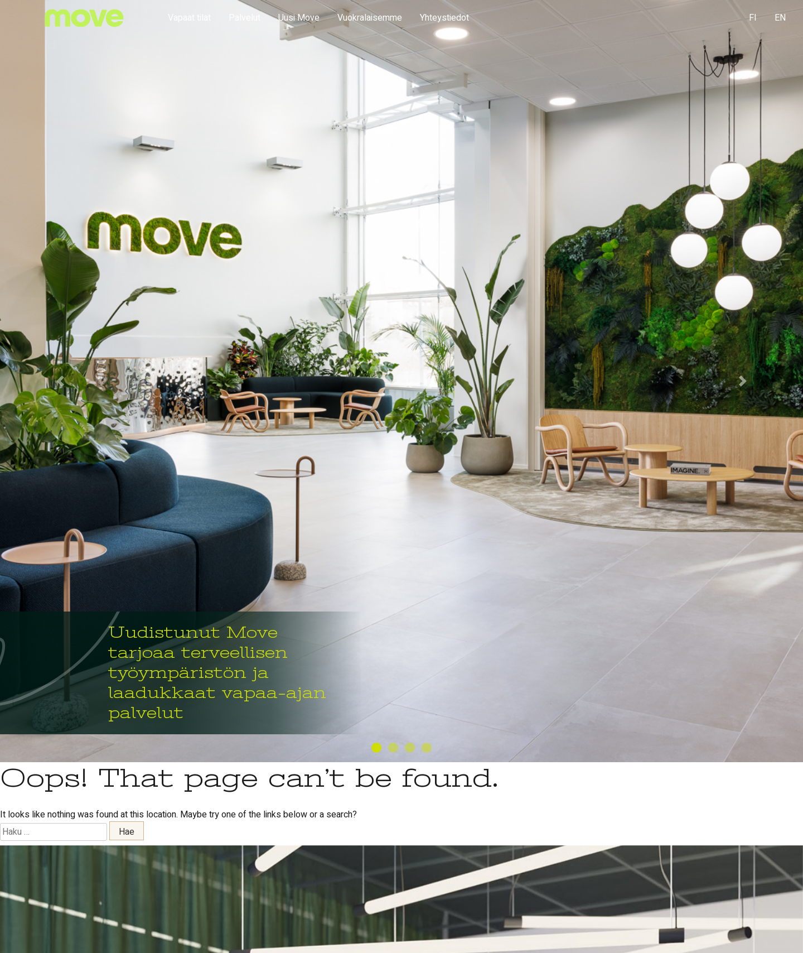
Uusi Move (299, 18)
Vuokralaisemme (369, 18)
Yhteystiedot (444, 18)
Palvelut (244, 18)
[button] (60, 381)
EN (780, 18)
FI (753, 18)
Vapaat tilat (189, 18)
